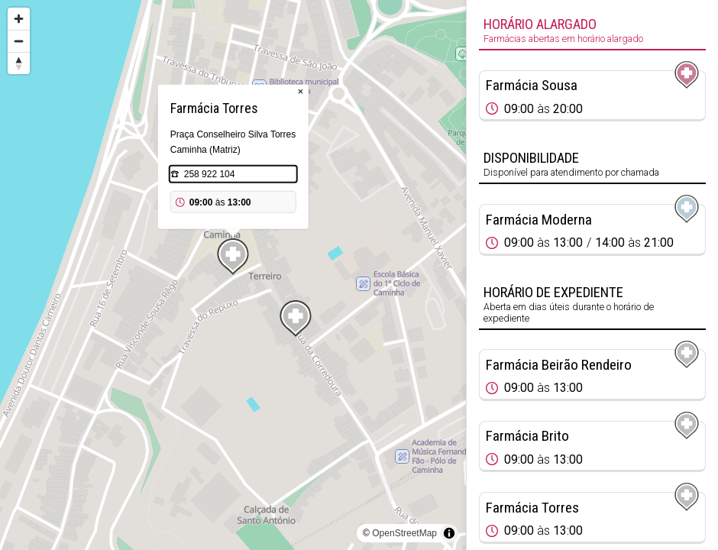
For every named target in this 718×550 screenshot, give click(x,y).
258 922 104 (209, 174)
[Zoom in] (19, 19)
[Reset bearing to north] (19, 63)
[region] (233, 275)
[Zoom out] (19, 41)
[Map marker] (296, 318)
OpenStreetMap (404, 533)
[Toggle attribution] (449, 533)
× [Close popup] (300, 91)
